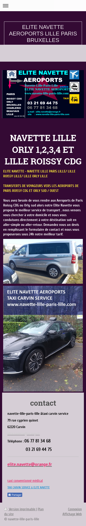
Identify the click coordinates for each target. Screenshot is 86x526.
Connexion (75, 509)
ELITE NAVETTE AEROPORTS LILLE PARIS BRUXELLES (43, 33)
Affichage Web (72, 514)
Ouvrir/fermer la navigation (43, 5)
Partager (14, 494)
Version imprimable (20, 509)
